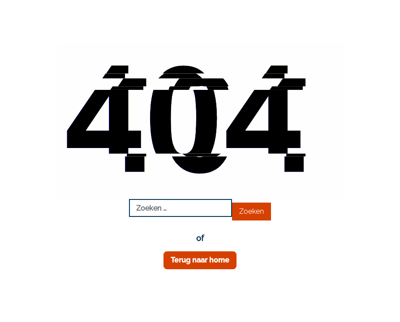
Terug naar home (200, 260)
